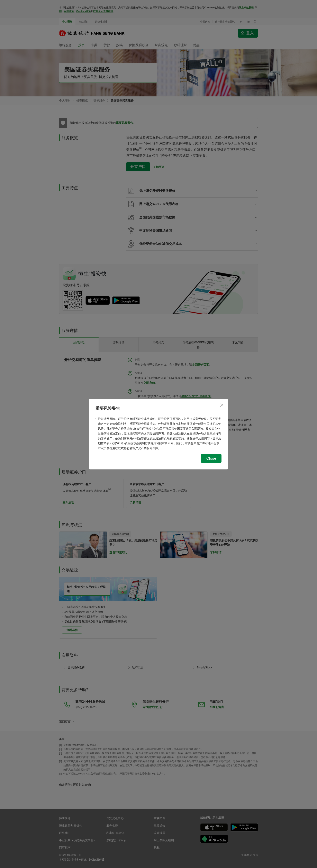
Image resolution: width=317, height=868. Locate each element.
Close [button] (211, 458)
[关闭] (222, 405)
